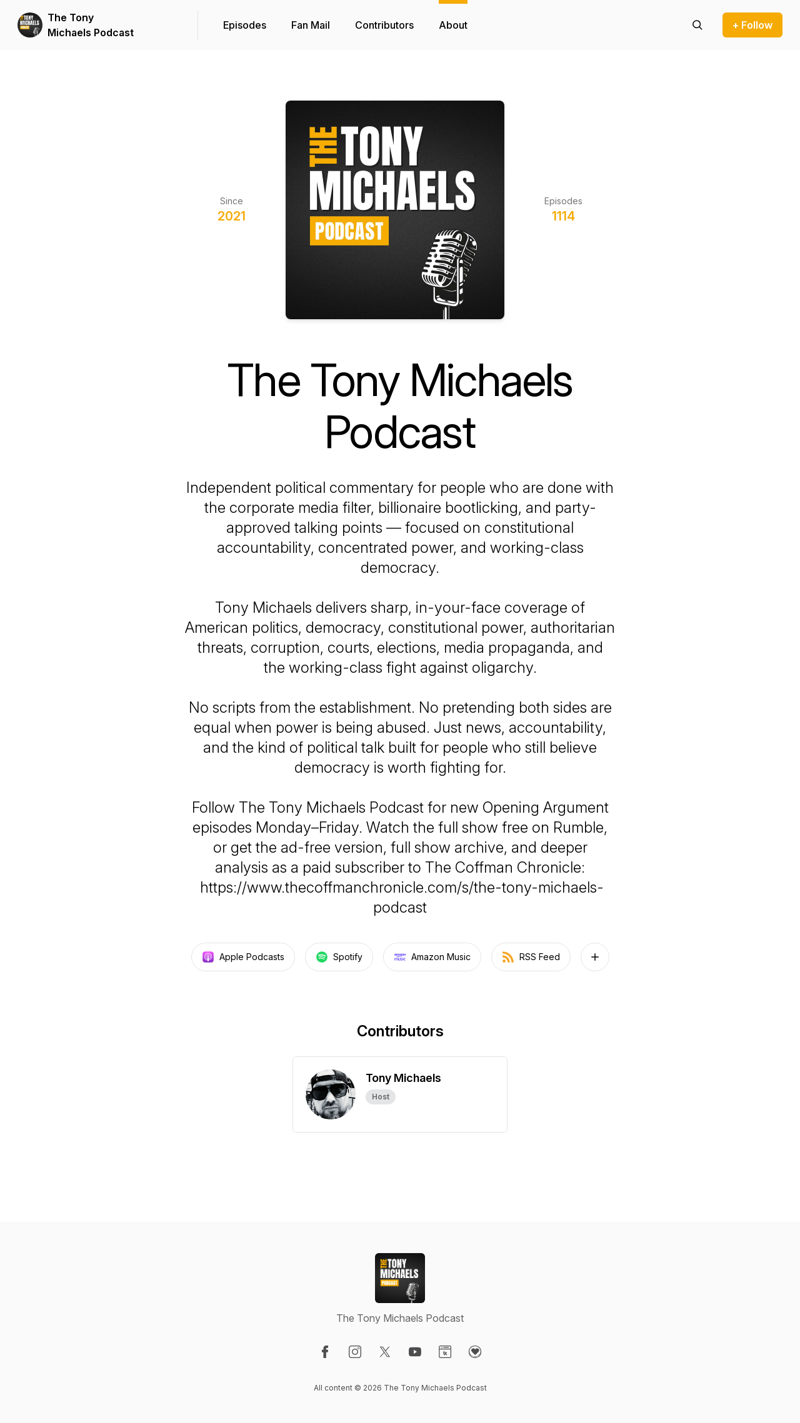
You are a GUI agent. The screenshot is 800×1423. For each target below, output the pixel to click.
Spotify (339, 957)
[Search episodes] (697, 24)
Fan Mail (310, 25)
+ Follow (752, 25)
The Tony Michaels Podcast (91, 25)
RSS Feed (531, 957)
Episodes (244, 25)
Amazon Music (432, 957)
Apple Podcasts (243, 957)
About (453, 25)
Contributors (384, 25)
